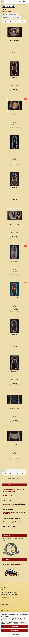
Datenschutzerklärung (23, 623)
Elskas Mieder (14, 444)
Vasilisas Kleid (14, 297)
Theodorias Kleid (14, 261)
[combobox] (13, 14)
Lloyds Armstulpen (14, 224)
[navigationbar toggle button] (27, 2)
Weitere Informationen (14, 634)
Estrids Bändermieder (14, 408)
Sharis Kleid (14, 77)
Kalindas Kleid (14, 371)
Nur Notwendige (14, 630)
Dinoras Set (14, 187)
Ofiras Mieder (14, 114)
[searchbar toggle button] (20, 2)
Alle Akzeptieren (14, 626)
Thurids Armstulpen (14, 40)
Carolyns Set (14, 150)
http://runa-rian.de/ (6, 11)
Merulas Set (14, 334)
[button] (3, 14)
